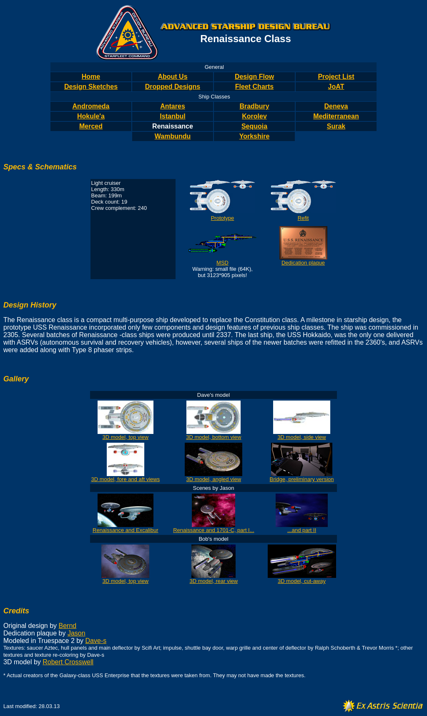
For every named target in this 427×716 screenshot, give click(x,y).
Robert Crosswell (68, 662)
